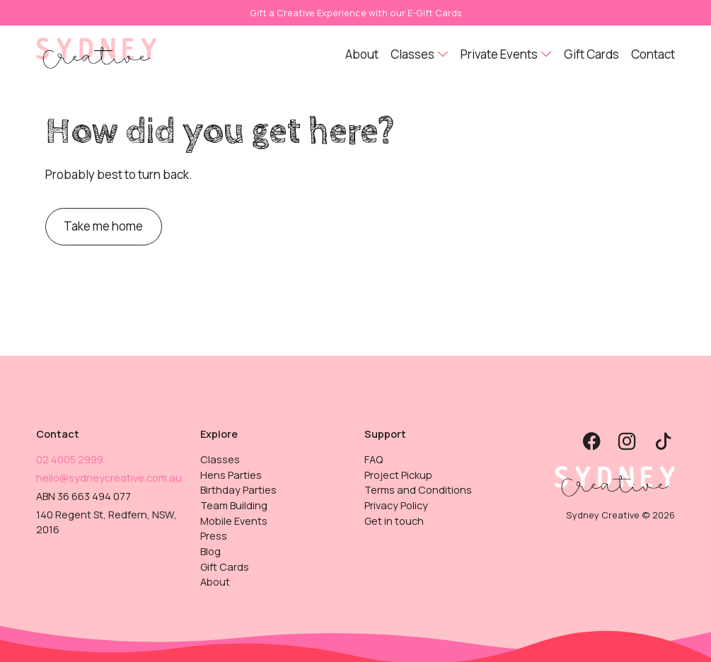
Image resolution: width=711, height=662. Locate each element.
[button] (96, 52)
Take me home (103, 226)
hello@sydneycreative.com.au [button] (109, 477)
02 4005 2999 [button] (69, 459)
